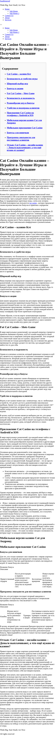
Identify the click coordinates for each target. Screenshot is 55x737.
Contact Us (9, 16)
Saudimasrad (5, 1)
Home (7, 9)
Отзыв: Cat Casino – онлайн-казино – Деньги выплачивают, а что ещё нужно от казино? (25, 147)
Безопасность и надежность (21, 98)
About (7, 18)
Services (8, 20)
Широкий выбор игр (17, 83)
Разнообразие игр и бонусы (20, 103)
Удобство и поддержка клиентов (23, 108)
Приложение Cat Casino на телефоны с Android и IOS (20, 114)
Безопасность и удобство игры (22, 78)
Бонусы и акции (15, 88)
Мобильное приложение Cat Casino (25, 127)
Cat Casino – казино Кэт (19, 74)
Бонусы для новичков (18, 132)
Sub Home (14, 11)
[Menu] (1, 24)
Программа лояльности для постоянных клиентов (21, 138)
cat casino (33, 203)
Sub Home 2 (14, 13)
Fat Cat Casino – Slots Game (20, 93)
